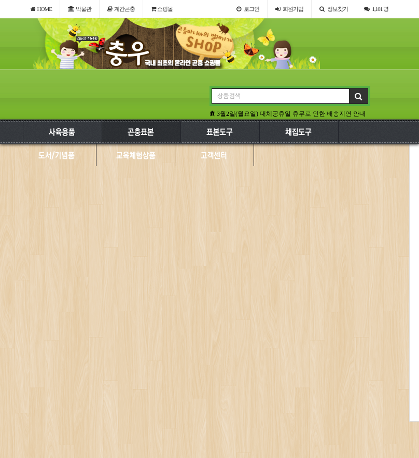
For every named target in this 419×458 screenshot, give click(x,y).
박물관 (80, 9)
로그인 (247, 9)
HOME (41, 9)
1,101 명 (376, 9)
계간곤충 (121, 9)
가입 (289, 9)
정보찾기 (333, 9)
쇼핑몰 (162, 9)
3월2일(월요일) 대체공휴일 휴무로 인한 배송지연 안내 (288, 113)
